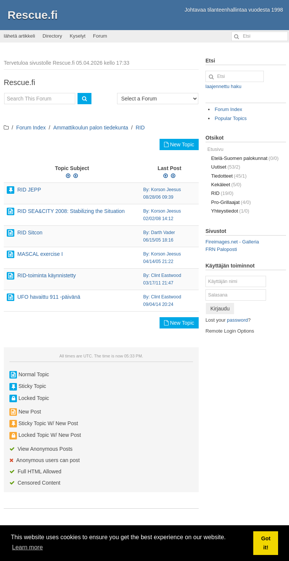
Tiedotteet (228, 176)
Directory (52, 36)
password (237, 320)
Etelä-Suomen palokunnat (244, 158)
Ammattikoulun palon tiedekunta (90, 128)
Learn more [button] (27, 547)
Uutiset (225, 167)
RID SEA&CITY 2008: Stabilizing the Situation (71, 211)
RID (140, 128)
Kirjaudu (220, 309)
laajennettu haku (223, 86)
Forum (100, 36)
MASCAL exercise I (40, 254)
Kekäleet (226, 184)
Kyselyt (77, 36)
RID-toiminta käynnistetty (46, 275)
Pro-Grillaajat (231, 202)
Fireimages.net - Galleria (232, 242)
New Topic (179, 144)
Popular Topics (231, 118)
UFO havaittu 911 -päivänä (48, 297)
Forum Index (31, 128)
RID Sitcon (30, 233)
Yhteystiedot (230, 211)
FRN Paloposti (221, 249)
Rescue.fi (33, 15)
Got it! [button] (266, 542)
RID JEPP (29, 190)
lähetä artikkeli (19, 36)
